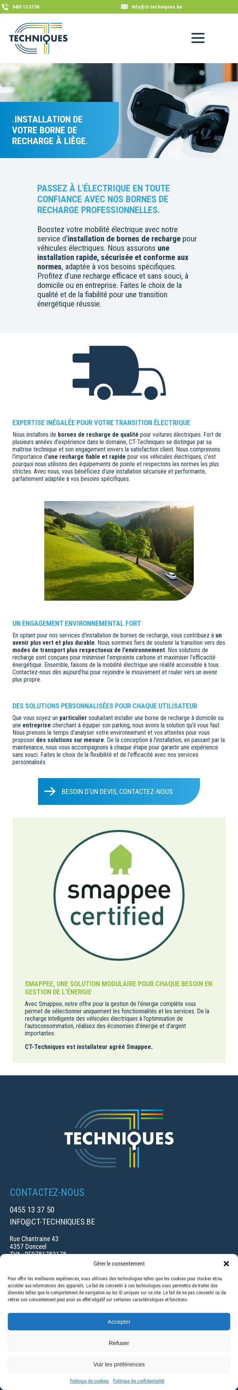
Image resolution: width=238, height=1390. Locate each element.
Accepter (119, 1321)
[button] (226, 1264)
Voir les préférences (119, 1364)
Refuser (119, 1343)
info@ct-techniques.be (52, 1221)
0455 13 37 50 (32, 1209)
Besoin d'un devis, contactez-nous (117, 791)
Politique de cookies (89, 1381)
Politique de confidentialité (138, 1381)
